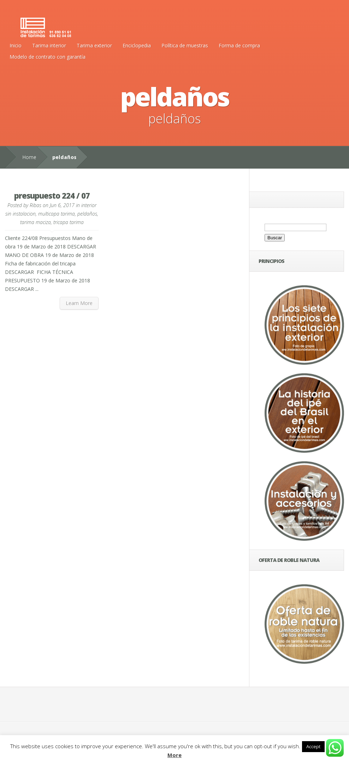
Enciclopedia (137, 45)
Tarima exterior (94, 45)
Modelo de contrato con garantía (47, 56)
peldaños (87, 213)
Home (29, 157)
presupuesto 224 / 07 (52, 195)
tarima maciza (35, 222)
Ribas (35, 205)
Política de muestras (184, 45)
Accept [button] (313, 746)
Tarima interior (49, 45)
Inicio (16, 45)
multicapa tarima (56, 213)
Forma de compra (239, 45)
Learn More (79, 303)
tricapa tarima (68, 222)
